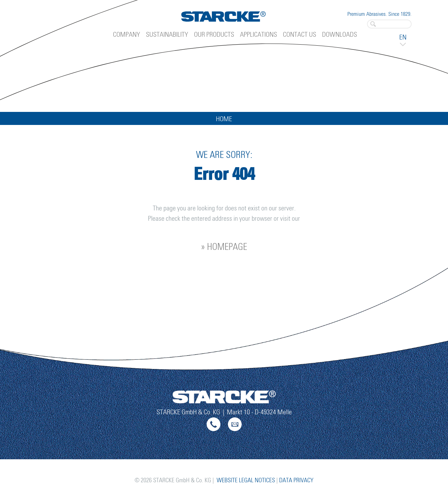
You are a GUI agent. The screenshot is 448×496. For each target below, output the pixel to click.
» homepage (224, 247)
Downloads (339, 34)
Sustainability (167, 34)
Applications (258, 34)
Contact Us (299, 34)
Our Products (214, 34)
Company (126, 34)
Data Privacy (296, 480)
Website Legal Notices (246, 480)
